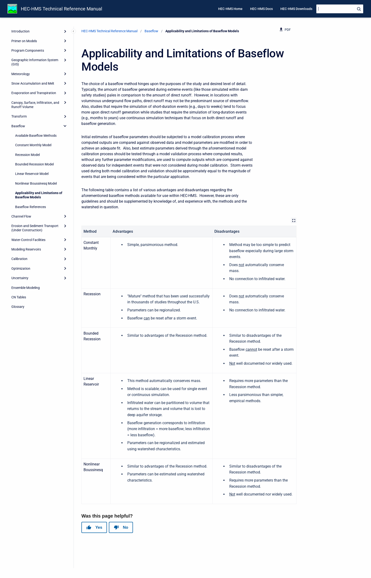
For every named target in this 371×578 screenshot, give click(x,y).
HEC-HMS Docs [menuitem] (261, 9)
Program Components (27, 50)
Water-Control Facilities (28, 240)
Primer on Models (24, 41)
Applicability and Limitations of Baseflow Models (38, 195)
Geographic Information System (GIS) (34, 62)
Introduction (20, 31)
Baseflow (18, 126)
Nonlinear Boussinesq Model (36, 183)
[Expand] (65, 31)
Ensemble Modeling (25, 288)
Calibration (19, 259)
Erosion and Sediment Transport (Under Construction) (34, 228)
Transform (19, 116)
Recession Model (27, 155)
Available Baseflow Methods (36, 135)
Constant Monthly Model (33, 145)
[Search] (339, 9)
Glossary (17, 307)
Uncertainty (19, 278)
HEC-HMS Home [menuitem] (230, 9)
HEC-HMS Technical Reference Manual (61, 9)
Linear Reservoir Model (32, 174)
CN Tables (18, 297)
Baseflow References (30, 207)
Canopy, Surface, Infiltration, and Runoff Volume (35, 105)
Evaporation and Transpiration (33, 93)
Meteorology (20, 74)
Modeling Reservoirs (26, 249)
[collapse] (65, 126)
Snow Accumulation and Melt (32, 83)
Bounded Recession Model (34, 164)
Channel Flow (21, 216)
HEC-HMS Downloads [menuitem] (296, 9)
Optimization (20, 268)
